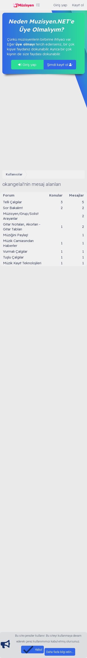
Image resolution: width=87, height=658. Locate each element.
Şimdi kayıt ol (60, 64)
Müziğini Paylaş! (15, 235)
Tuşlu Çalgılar (13, 257)
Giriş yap (27, 64)
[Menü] (6, 5)
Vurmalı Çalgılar (15, 251)
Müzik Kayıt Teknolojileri (22, 263)
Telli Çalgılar (12, 202)
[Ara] (46, 5)
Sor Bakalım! (13, 208)
